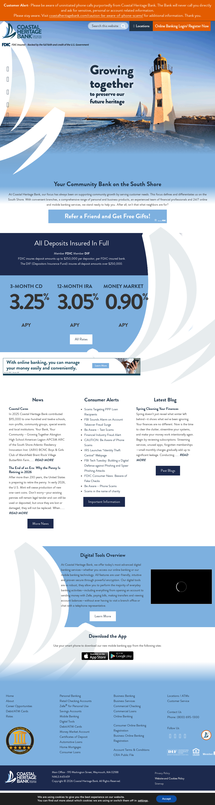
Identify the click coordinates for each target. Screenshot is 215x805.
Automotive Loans (71, 742)
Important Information (104, 501)
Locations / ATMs (178, 696)
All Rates (81, 339)
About (10, 701)
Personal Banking (70, 696)
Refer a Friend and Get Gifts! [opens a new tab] (115, 217)
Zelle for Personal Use (74, 706)
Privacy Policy (162, 773)
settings (143, 800)
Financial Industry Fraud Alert (102, 435)
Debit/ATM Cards (17, 711)
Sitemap (159, 784)
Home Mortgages (70, 747)
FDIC (68, 253)
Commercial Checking (127, 706)
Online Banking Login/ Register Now (181, 26)
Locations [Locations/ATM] (142, 26)
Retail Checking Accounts (76, 701)
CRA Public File (124, 755)
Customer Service (178, 701)
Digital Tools (67, 721)
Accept (166, 799)
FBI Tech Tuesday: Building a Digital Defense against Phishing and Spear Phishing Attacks (106, 465)
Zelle (18, 125)
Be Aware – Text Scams (99, 430)
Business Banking (124, 696)
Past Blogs (168, 470)
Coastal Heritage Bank (21, 32)
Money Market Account (74, 732)
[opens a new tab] (95, 659)
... (42, 460)
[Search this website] (108, 26)
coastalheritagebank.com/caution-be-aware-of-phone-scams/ (96, 15)
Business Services (124, 701)
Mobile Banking (69, 716)
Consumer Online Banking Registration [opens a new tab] (130, 728)
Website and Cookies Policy (169, 779)
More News (40, 523)
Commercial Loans (125, 711)
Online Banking (123, 716)
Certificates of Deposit (73, 737)
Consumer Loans (70, 752)
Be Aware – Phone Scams (100, 486)
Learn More (103, 616)
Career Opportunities (19, 706)
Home (10, 696)
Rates (9, 716)
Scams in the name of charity (102, 491)
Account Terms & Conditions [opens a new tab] (131, 750)
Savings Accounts (71, 711)
